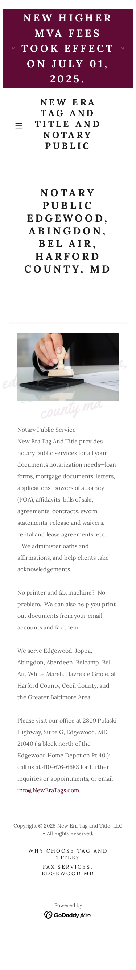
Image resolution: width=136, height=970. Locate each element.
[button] (20, 125)
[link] (68, 125)
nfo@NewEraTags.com (49, 790)
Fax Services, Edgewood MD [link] (68, 870)
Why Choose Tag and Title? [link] (68, 854)
